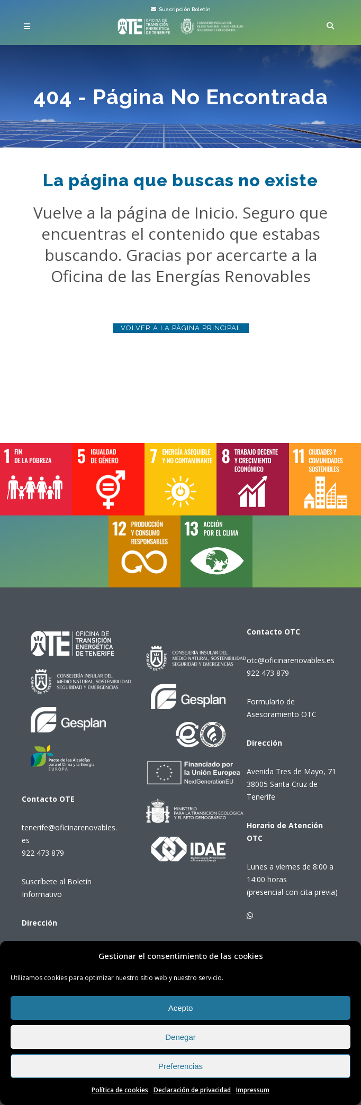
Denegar (180, 1036)
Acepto (180, 1007)
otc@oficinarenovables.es (291, 660)
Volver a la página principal (181, 328)
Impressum (252, 1089)
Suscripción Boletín (181, 9)
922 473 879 (43, 853)
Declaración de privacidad (192, 1089)
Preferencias (180, 1066)
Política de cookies (120, 1089)
